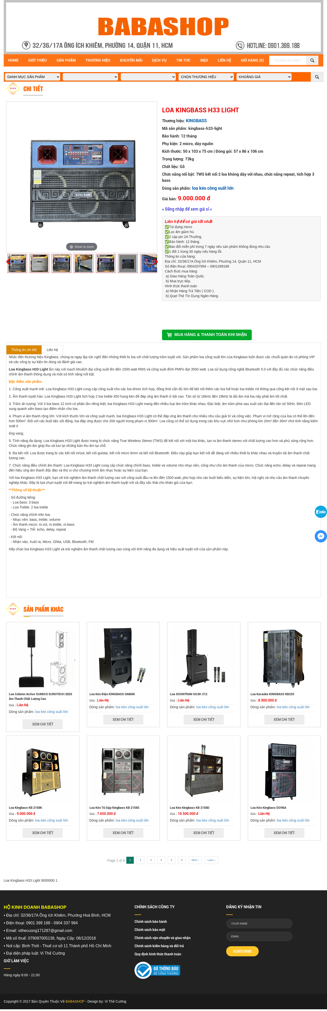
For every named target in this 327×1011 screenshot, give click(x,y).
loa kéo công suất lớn (213, 188)
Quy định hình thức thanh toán (157, 954)
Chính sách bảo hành (150, 922)
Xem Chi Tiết (42, 724)
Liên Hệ (224, 60)
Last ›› (211, 860)
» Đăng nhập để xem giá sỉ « (187, 209)
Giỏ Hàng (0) (252, 60)
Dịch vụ (159, 60)
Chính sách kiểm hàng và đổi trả (159, 946)
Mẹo (204, 60)
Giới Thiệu (37, 60)
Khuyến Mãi (131, 60)
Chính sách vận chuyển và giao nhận (162, 938)
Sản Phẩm (66, 60)
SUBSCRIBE (242, 951)
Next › (195, 860)
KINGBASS (196, 120)
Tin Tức (183, 60)
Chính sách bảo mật (149, 930)
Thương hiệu (98, 60)
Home (13, 60)
